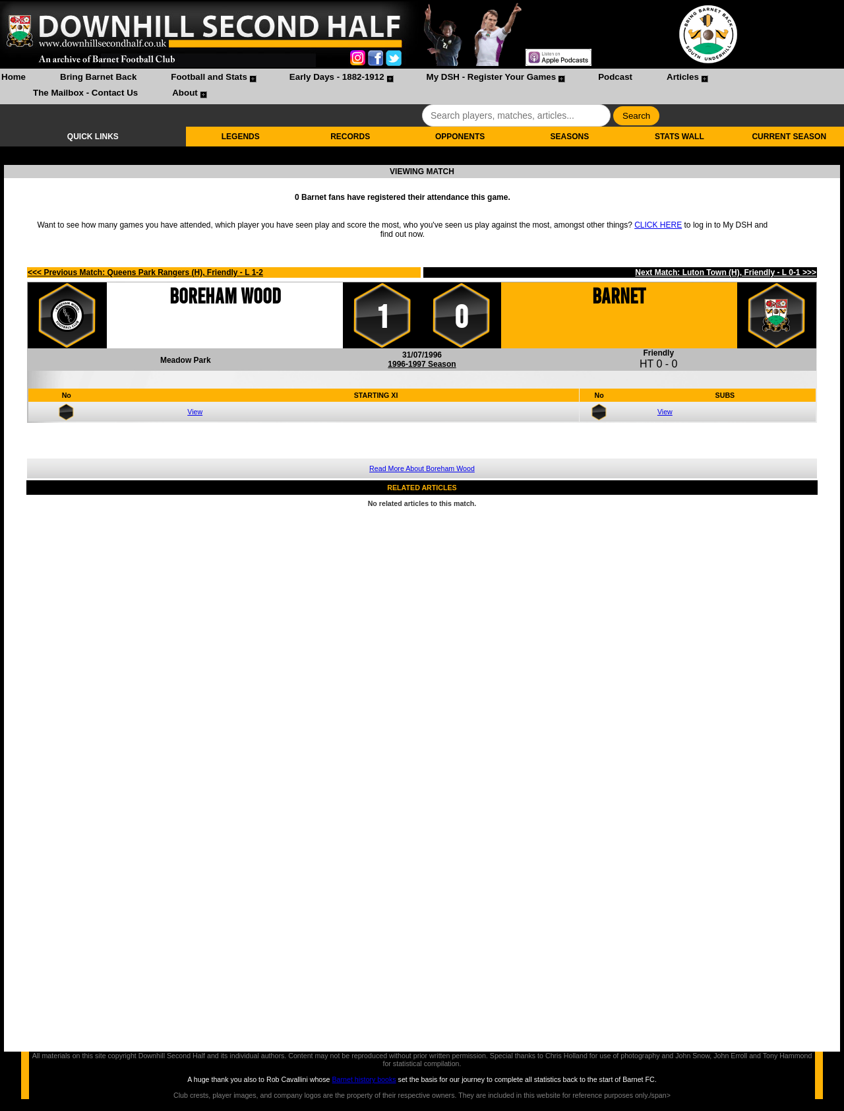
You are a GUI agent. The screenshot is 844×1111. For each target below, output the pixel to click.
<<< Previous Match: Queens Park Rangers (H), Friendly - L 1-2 (145, 272)
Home (13, 77)
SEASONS (570, 136)
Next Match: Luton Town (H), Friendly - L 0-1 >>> (725, 272)
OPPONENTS (460, 136)
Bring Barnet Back (98, 77)
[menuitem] (13, 78)
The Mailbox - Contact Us (85, 93)
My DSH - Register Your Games (492, 77)
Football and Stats (209, 77)
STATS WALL (679, 136)
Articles (683, 77)
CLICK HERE (658, 225)
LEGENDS (241, 136)
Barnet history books (364, 1079)
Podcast (615, 77)
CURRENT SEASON (789, 136)
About (185, 93)
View (194, 412)
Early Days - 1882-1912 (336, 77)
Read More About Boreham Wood (422, 468)
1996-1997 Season (422, 364)
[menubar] (422, 86)
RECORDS (350, 136)
